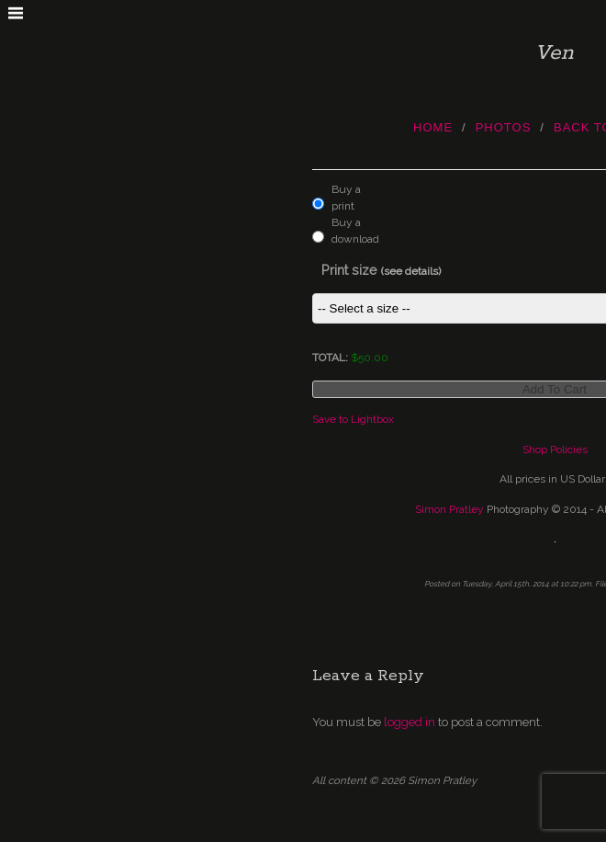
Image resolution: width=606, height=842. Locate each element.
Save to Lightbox (353, 419)
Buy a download (351, 230)
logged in (409, 722)
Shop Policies (555, 449)
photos (504, 127)
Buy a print (346, 197)
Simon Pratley (449, 509)
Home (433, 127)
